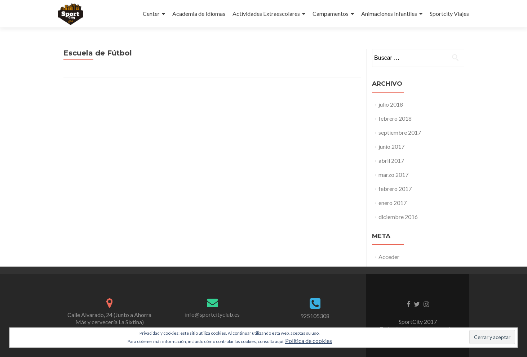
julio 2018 (390, 104)
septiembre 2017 (399, 132)
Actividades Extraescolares (266, 13)
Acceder (388, 256)
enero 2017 (392, 202)
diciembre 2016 (398, 216)
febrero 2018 (395, 118)
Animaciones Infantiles (389, 13)
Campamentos (331, 13)
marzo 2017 (393, 174)
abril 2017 (391, 160)
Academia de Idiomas (198, 13)
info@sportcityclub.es (212, 314)
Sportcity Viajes (449, 13)
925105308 (314, 315)
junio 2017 (391, 146)
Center (151, 13)
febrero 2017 (395, 188)
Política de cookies (308, 340)
